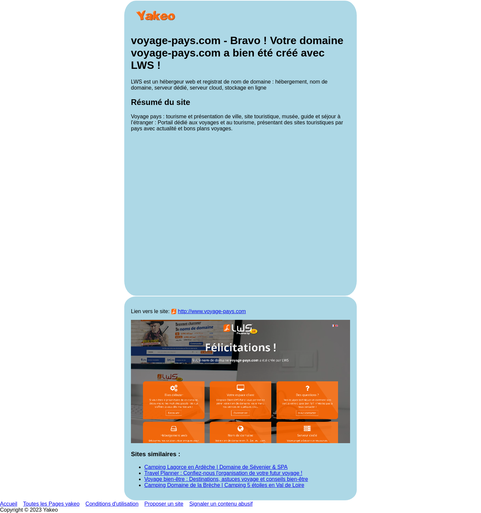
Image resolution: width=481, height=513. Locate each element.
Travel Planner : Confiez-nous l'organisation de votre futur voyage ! (223, 473)
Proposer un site (163, 504)
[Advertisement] (240, 213)
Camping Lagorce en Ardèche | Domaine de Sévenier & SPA (216, 467)
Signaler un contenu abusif (221, 504)
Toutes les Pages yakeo (51, 504)
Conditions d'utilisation (112, 504)
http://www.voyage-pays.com (212, 311)
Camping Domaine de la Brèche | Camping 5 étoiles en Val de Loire (224, 485)
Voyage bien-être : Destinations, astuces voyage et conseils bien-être (226, 479)
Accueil (8, 504)
